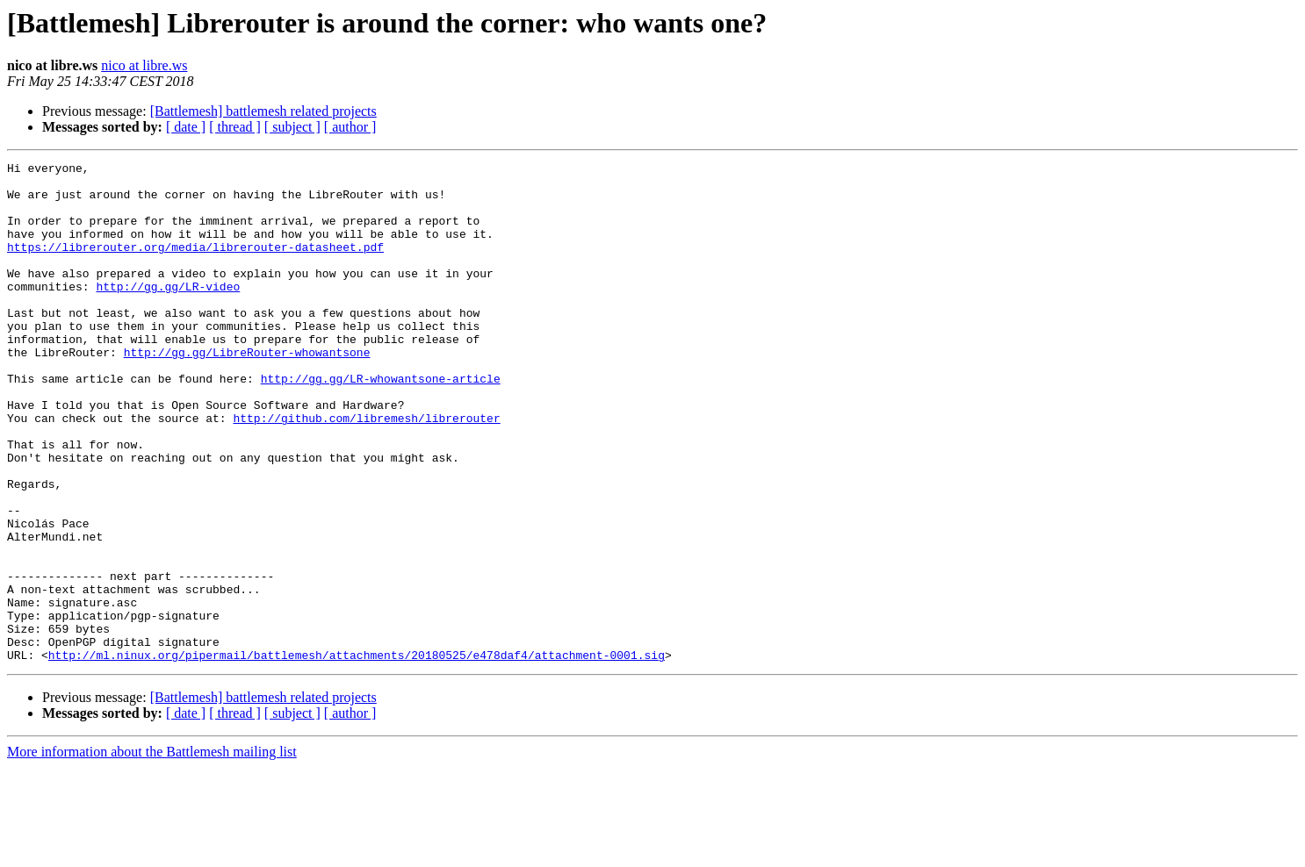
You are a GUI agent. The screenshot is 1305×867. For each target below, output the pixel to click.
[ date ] (185, 126)
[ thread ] (235, 126)
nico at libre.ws (144, 65)
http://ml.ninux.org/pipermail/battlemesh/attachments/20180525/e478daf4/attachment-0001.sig (356, 755)
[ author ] (350, 126)
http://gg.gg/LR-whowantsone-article (381, 423)
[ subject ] (292, 126)
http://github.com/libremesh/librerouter (366, 470)
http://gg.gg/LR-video (168, 312)
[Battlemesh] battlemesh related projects (263, 111)
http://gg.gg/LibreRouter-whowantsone (247, 391)
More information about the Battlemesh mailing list (152, 851)
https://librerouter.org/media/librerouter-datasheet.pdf (195, 265)
